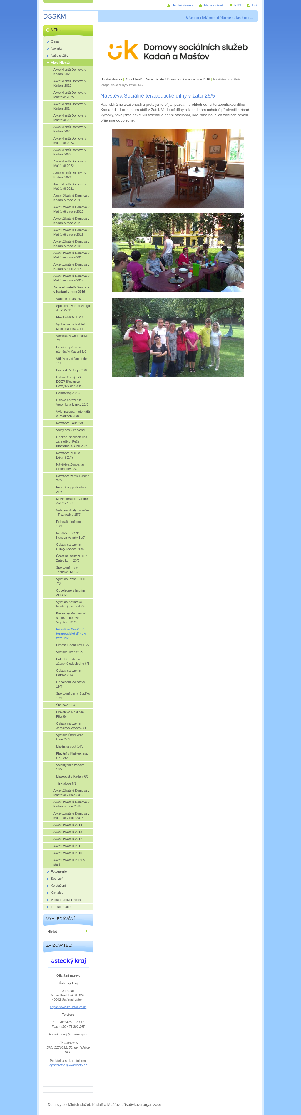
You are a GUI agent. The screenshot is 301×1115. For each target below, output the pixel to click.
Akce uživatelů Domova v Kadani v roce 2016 (178, 79)
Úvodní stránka (111, 79)
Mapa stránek (213, 5)
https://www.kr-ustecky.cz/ (68, 1007)
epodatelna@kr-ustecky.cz (68, 1065)
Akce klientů (134, 79)
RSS (237, 5)
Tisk (254, 5)
